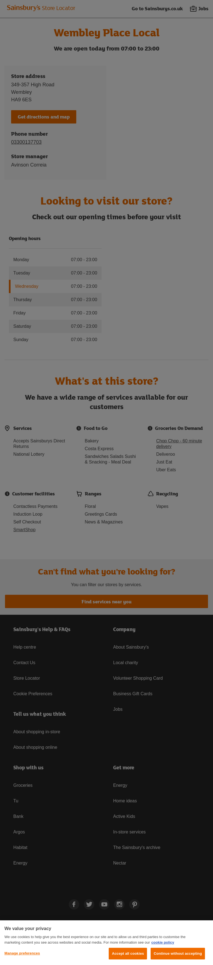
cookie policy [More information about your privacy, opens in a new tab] (162, 942)
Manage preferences (22, 953)
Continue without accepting (178, 953)
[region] (106, 942)
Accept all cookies (128, 953)
